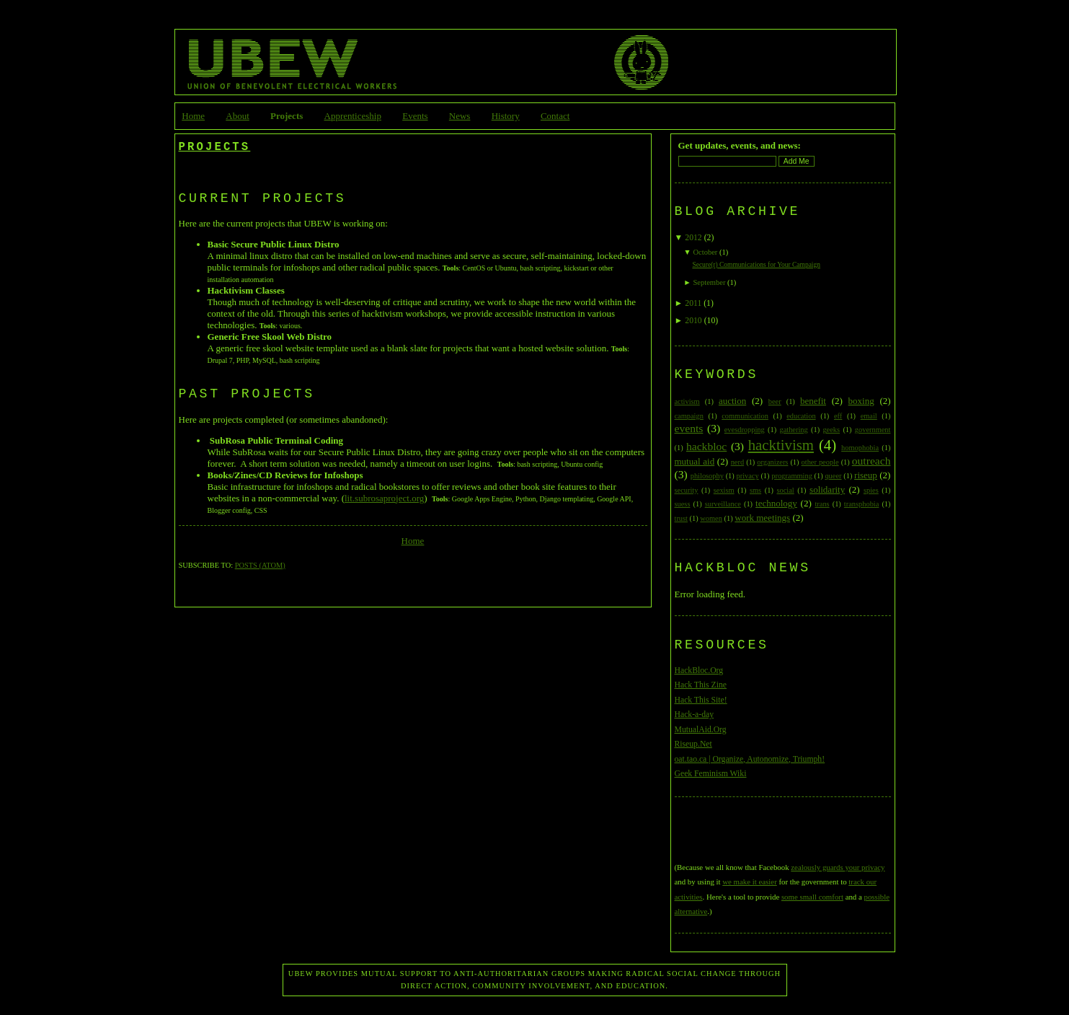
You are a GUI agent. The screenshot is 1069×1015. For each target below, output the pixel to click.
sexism (724, 490)
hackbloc (706, 446)
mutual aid (695, 461)
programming (791, 476)
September (709, 282)
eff (838, 416)
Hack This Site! (701, 700)
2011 (693, 303)
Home (193, 115)
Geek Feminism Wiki (711, 773)
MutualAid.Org (701, 729)
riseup (865, 475)
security (686, 490)
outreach (871, 460)
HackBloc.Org (699, 670)
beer (774, 401)
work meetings (762, 517)
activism (687, 401)
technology (776, 503)
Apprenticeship (352, 115)
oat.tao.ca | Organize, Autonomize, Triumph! (750, 759)
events (689, 428)
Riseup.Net (693, 744)
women (711, 518)
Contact (555, 115)
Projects (286, 115)
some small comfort (812, 896)
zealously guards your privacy (837, 867)
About (237, 115)
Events (414, 115)
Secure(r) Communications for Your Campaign (756, 264)
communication (745, 416)
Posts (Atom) (260, 565)
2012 (693, 237)
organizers (772, 462)
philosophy (707, 476)
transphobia (861, 504)
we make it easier (749, 881)
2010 (693, 320)
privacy (748, 476)
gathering (793, 430)
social (785, 490)
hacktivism (781, 444)
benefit (813, 400)
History (506, 115)
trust (681, 518)
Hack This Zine (701, 685)
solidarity (827, 489)
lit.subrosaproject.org (384, 498)
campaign (689, 416)
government (873, 430)
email (869, 416)
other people (820, 462)
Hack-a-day (694, 714)
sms (755, 490)
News (460, 115)
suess (683, 504)
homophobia (860, 448)
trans (822, 504)
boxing (861, 400)
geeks (831, 430)
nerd (737, 462)
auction (732, 400)
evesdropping (744, 430)
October (705, 252)
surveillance (723, 504)
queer (833, 476)
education (800, 416)
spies (871, 490)
